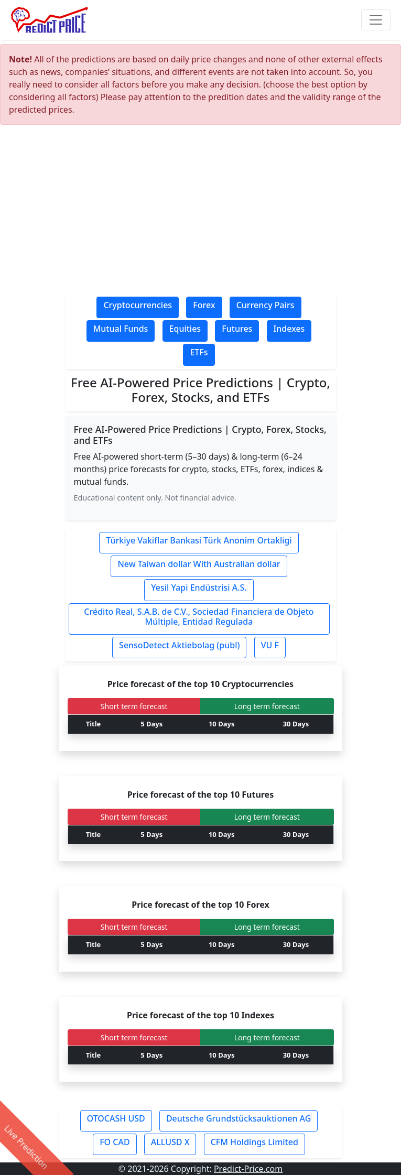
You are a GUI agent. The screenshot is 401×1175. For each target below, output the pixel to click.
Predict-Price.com (248, 1168)
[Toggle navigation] (376, 19)
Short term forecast (134, 706)
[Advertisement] (201, 211)
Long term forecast (267, 706)
